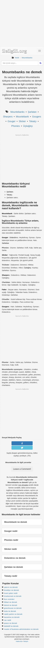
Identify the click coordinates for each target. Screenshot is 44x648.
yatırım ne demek (11, 587)
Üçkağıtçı (28, 126)
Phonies (15, 126)
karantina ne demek (11, 617)
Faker (4, 290)
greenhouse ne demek (12, 608)
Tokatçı (32, 121)
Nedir (17, 58)
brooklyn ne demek (11, 590)
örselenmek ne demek (12, 596)
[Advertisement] (22, 23)
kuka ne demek (10, 611)
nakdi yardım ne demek (13, 614)
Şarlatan (32, 112)
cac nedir (7, 620)
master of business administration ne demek (21, 629)
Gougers (36, 116)
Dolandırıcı (14, 237)
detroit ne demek (10, 605)
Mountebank (22, 116)
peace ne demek (10, 623)
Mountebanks (27, 58)
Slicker (22, 121)
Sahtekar (5, 243)
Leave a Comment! (22, 469)
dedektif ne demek (11, 626)
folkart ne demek (10, 602)
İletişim (25, 641)
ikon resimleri (9, 599)
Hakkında (19, 641)
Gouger (11, 121)
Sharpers (8, 116)
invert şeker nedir (10, 593)
